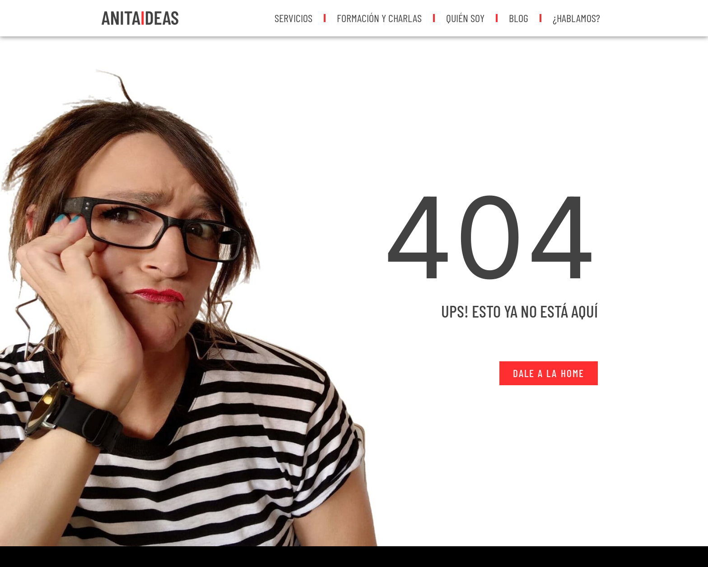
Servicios (293, 17)
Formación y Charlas (379, 17)
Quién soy (465, 17)
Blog (518, 17)
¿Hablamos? (576, 17)
